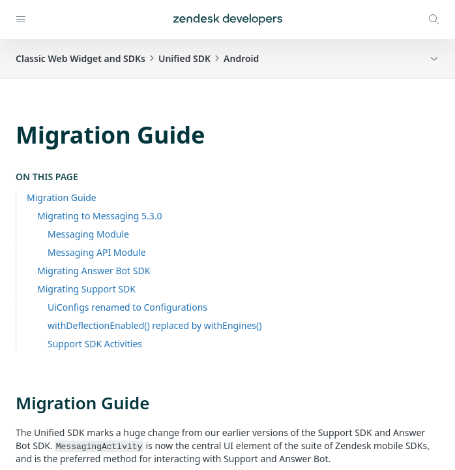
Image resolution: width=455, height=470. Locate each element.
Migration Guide (61, 197)
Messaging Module (88, 234)
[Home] (228, 19)
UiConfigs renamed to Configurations (127, 307)
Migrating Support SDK (86, 289)
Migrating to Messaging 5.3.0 (99, 216)
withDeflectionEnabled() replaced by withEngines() (154, 325)
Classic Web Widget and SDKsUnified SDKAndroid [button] (137, 58)
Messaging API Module (97, 252)
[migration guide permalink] (9, 402)
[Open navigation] (21, 20)
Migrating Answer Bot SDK (93, 270)
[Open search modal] (434, 20)
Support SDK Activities (95, 343)
